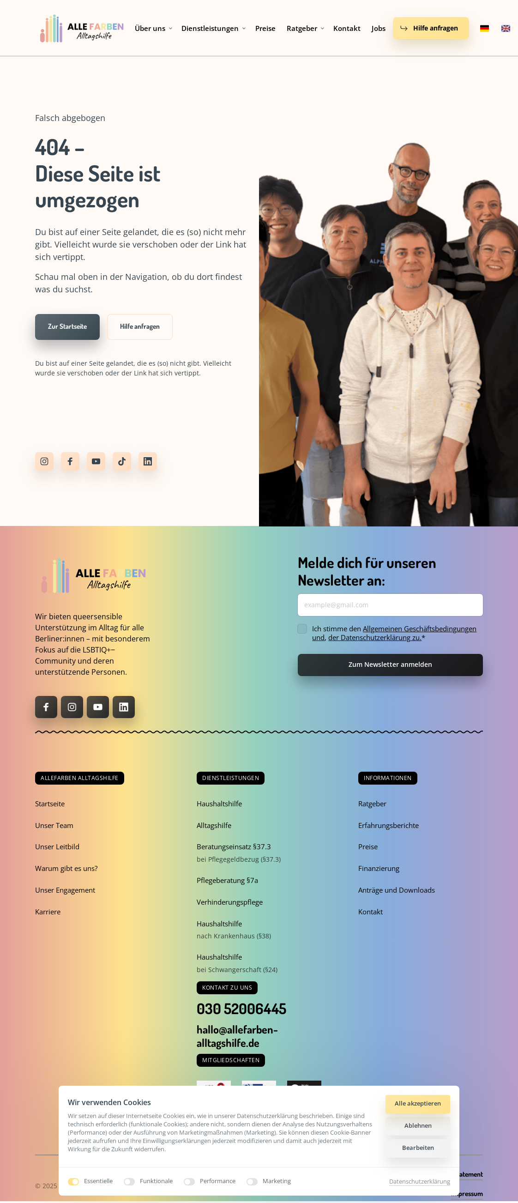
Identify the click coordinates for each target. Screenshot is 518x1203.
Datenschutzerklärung (419, 1181)
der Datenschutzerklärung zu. (375, 637)
